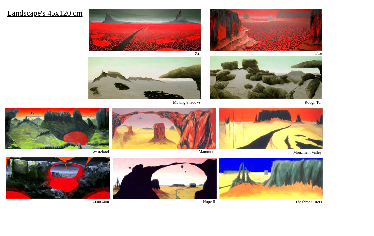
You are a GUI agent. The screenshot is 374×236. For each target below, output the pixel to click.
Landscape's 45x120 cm (45, 13)
